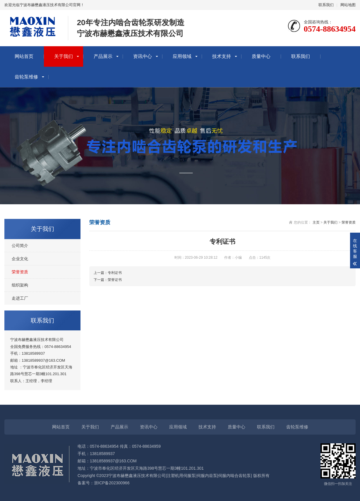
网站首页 (24, 56)
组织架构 (20, 285)
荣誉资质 (20, 272)
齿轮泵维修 (26, 76)
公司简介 (20, 245)
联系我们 (326, 5)
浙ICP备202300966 (111, 483)
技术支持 (221, 56)
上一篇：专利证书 (108, 273)
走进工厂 (20, 298)
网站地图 (348, 5)
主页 (316, 222)
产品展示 (103, 56)
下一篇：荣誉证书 (108, 280)
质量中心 (261, 56)
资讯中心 (142, 56)
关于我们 (63, 56)
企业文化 (20, 258)
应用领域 (182, 56)
